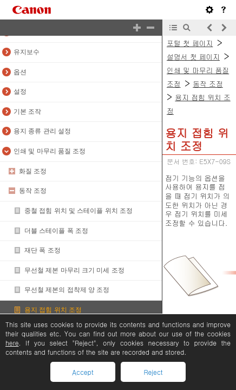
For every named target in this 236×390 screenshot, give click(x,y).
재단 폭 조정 (42, 250)
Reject (152, 371)
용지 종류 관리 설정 (42, 131)
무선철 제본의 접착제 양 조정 (66, 290)
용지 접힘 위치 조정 (53, 310)
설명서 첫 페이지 (193, 56)
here (11, 342)
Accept (82, 371)
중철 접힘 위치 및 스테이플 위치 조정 (78, 210)
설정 (20, 91)
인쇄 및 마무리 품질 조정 (50, 151)
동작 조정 (33, 190)
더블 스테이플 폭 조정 (56, 231)
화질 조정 (33, 171)
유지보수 (27, 52)
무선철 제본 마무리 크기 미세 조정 (74, 270)
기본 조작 (27, 111)
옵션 (20, 72)
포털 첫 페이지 (190, 43)
